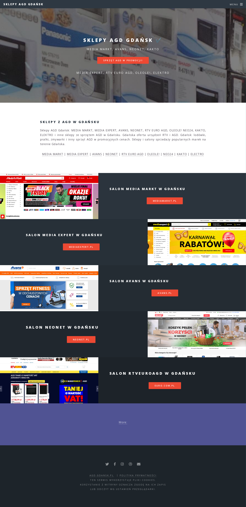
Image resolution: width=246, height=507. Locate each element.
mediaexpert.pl (81, 246)
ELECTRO (197, 154)
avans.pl (165, 292)
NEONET (112, 154)
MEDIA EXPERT (78, 154)
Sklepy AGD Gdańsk (24, 4)
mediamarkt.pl (165, 200)
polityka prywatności (138, 475)
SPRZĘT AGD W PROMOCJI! (123, 60)
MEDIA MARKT (52, 154)
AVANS (97, 154)
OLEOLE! (153, 154)
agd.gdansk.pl (102, 475)
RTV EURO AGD (133, 154)
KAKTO (182, 154)
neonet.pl (81, 339)
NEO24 (168, 154)
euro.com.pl (165, 385)
